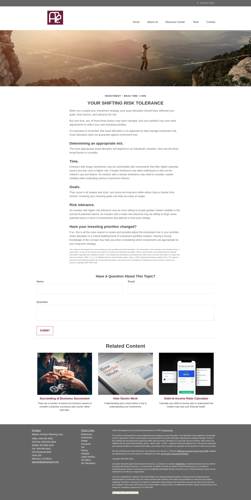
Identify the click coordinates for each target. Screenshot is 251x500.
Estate (84, 440)
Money (84, 450)
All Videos (86, 460)
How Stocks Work (125, 398)
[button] (151, 18)
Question (42, 302)
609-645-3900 (205, 3)
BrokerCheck (168, 430)
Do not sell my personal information (174, 454)
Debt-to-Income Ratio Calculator (186, 398)
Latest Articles (88, 456)
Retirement (86, 434)
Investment (86, 437)
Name (40, 281)
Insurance (86, 444)
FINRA (178, 464)
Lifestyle (85, 453)
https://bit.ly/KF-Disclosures (125, 493)
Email (131, 281)
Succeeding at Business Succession (65, 398)
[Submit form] (45, 330)
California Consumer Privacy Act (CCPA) (193, 451)
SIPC (183, 464)
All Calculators (88, 463)
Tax (83, 447)
